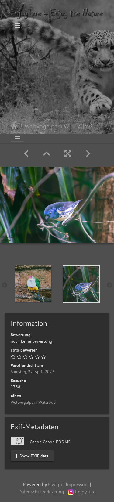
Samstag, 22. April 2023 (32, 371)
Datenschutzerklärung (41, 492)
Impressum (77, 484)
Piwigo (55, 484)
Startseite (14, 126)
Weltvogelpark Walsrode (50, 126)
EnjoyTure (81, 492)
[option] (33, 283)
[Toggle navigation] (17, 25)
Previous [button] (5, 285)
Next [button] (109, 285)
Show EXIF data (32, 455)
